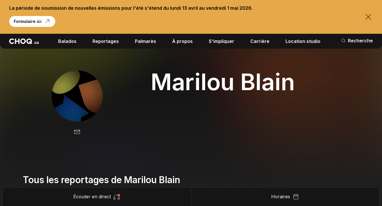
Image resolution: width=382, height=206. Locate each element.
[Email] (77, 131)
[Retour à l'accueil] (24, 41)
